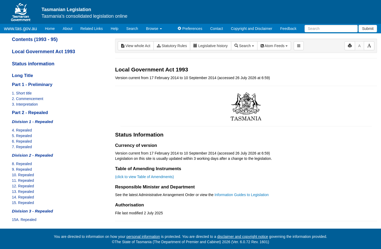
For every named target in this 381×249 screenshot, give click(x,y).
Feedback (288, 28)
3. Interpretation (25, 104)
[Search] (331, 28)
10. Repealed (23, 175)
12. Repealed (23, 186)
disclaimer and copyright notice (242, 236)
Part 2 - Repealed (30, 112)
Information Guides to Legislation (242, 195)
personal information (143, 236)
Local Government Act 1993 (43, 51)
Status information (33, 63)
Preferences (190, 28)
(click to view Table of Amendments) (144, 177)
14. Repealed (23, 197)
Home (52, 28)
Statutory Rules (172, 46)
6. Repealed (22, 141)
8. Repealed (22, 164)
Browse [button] (154, 28)
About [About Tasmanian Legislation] (67, 28)
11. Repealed (23, 180)
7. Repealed (22, 147)
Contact (216, 28)
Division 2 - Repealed (32, 155)
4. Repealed (22, 130)
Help (115, 28)
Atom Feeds (274, 46)
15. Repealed (23, 203)
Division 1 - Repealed (32, 121)
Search (132, 28)
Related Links (91, 28)
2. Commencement (27, 99)
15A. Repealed (24, 220)
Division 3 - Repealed (32, 211)
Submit (368, 28)
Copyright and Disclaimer (251, 28)
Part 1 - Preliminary (32, 84)
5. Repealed (22, 136)
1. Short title (22, 93)
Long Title (22, 75)
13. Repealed (23, 191)
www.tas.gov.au (20, 28)
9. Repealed (22, 169)
